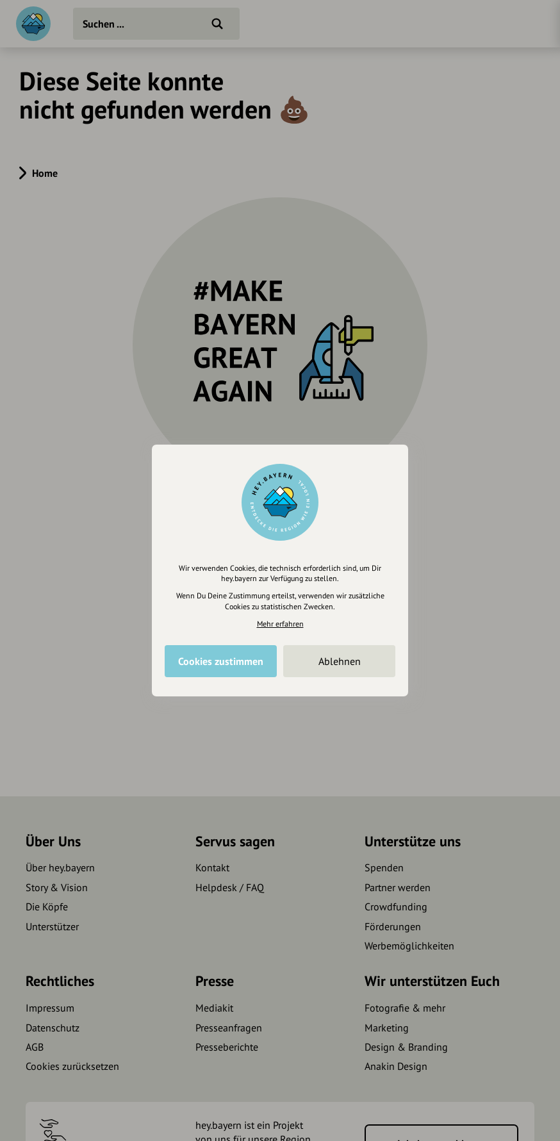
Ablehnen (339, 661)
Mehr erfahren (280, 623)
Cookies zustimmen (220, 661)
